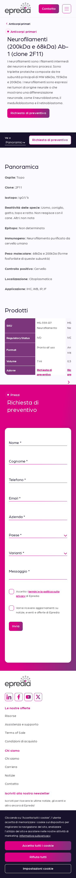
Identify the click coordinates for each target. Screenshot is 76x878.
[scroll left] (7, 382)
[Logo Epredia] (18, 8)
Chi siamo (12, 758)
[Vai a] (15, 142)
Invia (15, 626)
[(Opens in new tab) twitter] (38, 697)
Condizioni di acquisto (21, 741)
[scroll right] (68, 382)
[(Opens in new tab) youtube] (28, 697)
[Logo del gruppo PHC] (38, 860)
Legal (8, 836)
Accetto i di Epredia (34, 593)
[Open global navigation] (66, 9)
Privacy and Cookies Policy (54, 836)
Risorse (10, 716)
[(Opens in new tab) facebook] (18, 697)
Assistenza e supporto (22, 724)
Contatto (12, 783)
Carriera (11, 767)
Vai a (8, 137)
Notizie (10, 775)
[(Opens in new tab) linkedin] (8, 697)
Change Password (50, 844)
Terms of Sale (15, 732)
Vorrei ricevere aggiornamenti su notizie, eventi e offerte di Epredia (34, 609)
